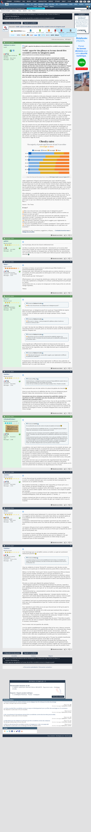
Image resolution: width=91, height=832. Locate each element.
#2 (70, 238)
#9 (70, 545)
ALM (35, 4)
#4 (70, 296)
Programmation (63, 4)
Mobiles (81, 4)
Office (75, 4)
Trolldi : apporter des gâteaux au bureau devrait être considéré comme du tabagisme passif (40, 26)
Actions (13, 10)
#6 (70, 416)
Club (69, 1)
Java (46, 4)
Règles (34, 10)
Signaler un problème (30, 23)
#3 (70, 261)
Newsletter (42, 1)
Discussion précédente (31, 667)
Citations (46, 6)
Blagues (52, 6)
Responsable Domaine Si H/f (20, 685)
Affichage (67, 39)
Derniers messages (5, 10)
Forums (9, 1)
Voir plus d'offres (58, 696)
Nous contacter (51, 735)
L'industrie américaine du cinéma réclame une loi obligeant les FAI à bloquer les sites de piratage (30, 702)
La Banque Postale (20, 694)
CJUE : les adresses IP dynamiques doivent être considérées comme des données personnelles (29, 714)
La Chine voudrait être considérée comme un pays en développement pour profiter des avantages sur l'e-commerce (35, 708)
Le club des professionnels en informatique (23, 14)
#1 (70, 42)
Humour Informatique (11, 16)
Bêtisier (40, 6)
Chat (34, 1)
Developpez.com (60, 735)
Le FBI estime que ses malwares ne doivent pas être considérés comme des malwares (27, 721)
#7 (70, 472)
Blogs (29, 1)
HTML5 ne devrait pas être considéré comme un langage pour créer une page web (26, 724)
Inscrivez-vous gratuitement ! (36, 8)
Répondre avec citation (56, 235)
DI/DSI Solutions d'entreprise (16, 4)
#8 (70, 508)
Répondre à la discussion (12, 23)
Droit (64, 1)
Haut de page (68, 735)
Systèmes (87, 4)
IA (31, 4)
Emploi (50, 1)
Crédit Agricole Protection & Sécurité (28, 687)
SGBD (70, 4)
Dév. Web (51, 4)
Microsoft (40, 4)
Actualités (14, 656)
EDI (57, 4)
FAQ (23, 1)
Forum (35, 6)
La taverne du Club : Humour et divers (47, 14)
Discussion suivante (45, 667)
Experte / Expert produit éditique (21, 693)
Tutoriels (17, 1)
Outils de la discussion (57, 39)
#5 (70, 371)
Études (57, 1)
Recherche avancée (85, 10)
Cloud (27, 4)
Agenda (24, 10)
